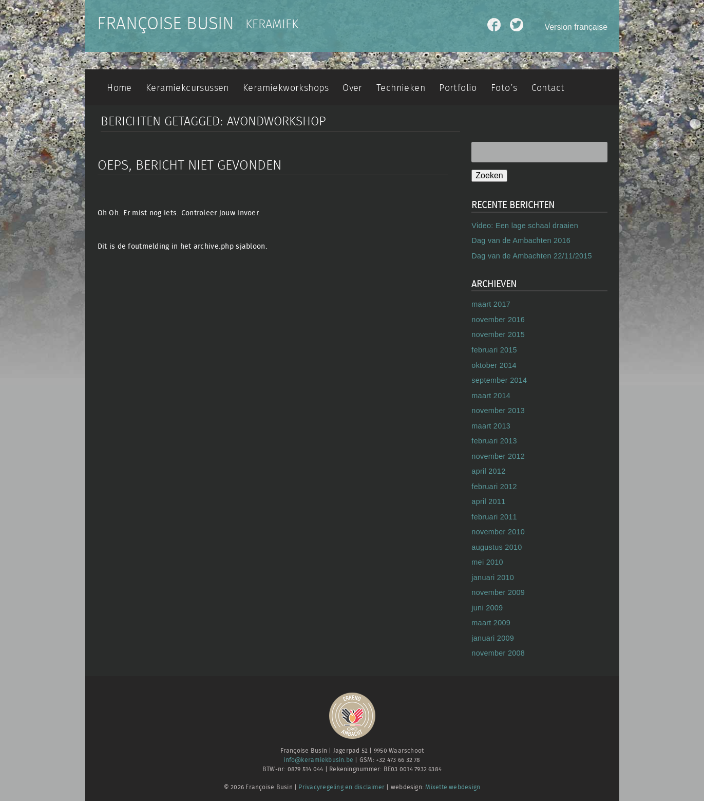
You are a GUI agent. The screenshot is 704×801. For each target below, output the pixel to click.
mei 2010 (487, 562)
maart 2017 (490, 304)
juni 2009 (487, 608)
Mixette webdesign (452, 787)
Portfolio (458, 88)
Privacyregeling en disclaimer (341, 787)
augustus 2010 (496, 547)
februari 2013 (494, 441)
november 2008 (498, 653)
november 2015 (498, 334)
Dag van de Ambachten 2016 (520, 240)
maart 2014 (490, 396)
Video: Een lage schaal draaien (524, 225)
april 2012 (488, 471)
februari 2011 (494, 517)
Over (353, 88)
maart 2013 (490, 426)
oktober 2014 (493, 365)
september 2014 (499, 380)
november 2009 (498, 592)
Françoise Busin (165, 24)
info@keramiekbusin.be (318, 760)
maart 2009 (490, 623)
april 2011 (488, 501)
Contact (548, 88)
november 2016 (498, 319)
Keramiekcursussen (187, 88)
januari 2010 (492, 577)
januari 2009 (492, 638)
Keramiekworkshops (286, 88)
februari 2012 (494, 486)
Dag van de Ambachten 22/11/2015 (531, 256)
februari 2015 (494, 350)
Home (119, 88)
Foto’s (504, 88)
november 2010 (498, 532)
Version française (575, 27)
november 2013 (498, 410)
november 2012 (498, 456)
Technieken (400, 88)
